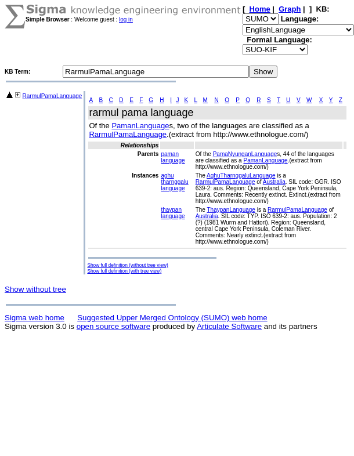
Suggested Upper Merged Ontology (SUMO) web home (172, 317)
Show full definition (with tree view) (124, 271)
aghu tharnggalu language (174, 181)
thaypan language (173, 213)
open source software (113, 326)
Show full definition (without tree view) (127, 265)
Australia (274, 182)
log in (126, 19)
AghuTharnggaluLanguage (241, 175)
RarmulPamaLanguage (52, 96)
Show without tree (35, 289)
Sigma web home (34, 317)
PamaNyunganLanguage (245, 154)
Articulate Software (229, 326)
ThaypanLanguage (231, 210)
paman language (173, 157)
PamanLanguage (140, 125)
